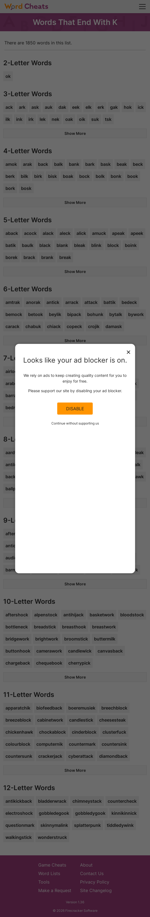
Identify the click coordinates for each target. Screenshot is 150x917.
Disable (75, 408)
